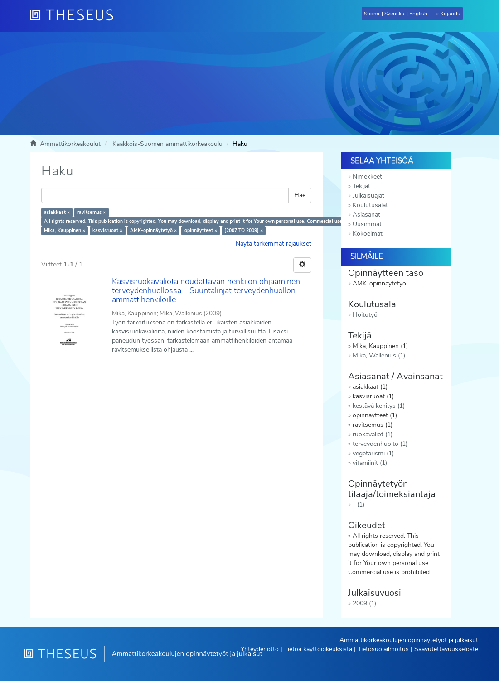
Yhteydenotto (260, 649)
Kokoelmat (368, 233)
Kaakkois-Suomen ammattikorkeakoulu (167, 144)
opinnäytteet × (200, 230)
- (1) (358, 504)
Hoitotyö (365, 314)
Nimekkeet (367, 176)
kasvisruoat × (107, 230)
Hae (299, 195)
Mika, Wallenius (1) (379, 355)
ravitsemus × (91, 212)
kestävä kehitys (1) (379, 405)
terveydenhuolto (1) (380, 444)
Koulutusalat (370, 205)
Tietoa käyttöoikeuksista (318, 649)
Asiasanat (366, 214)
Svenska (394, 13)
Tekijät (361, 186)
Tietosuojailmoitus (383, 649)
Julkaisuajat (368, 195)
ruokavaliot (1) (372, 434)
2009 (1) (364, 603)
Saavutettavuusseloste (446, 649)
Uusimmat (367, 224)
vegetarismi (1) (373, 453)
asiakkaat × (57, 212)
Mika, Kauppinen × (64, 230)
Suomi (371, 13)
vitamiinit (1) (370, 463)
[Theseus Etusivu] (75, 16)
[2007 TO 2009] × (243, 230)
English (418, 13)
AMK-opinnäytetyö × (153, 230)
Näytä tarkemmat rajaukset (273, 243)
